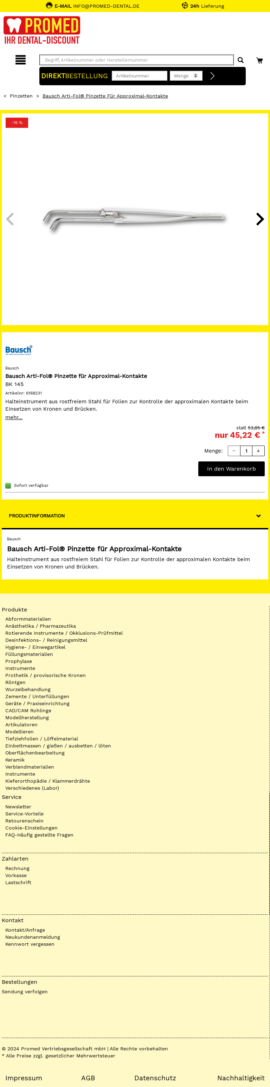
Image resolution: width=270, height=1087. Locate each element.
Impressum (23, 1078)
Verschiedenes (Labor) (32, 788)
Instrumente (20, 668)
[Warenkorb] (260, 58)
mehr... (13, 417)
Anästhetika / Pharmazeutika (40, 626)
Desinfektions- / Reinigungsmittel (46, 640)
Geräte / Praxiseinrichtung (37, 703)
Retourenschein (24, 821)
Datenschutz (155, 1078)
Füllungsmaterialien (29, 654)
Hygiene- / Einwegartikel (35, 647)
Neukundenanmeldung (32, 937)
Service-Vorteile (24, 813)
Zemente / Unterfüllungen (37, 696)
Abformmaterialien (28, 619)
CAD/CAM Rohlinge (28, 710)
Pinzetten (21, 96)
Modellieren (19, 731)
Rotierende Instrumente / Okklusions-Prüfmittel (64, 633)
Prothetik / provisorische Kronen (45, 675)
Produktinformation (37, 515)
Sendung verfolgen (25, 991)
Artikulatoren (21, 724)
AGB (88, 1078)
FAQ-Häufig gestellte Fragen (39, 835)
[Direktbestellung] (212, 76)
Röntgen (15, 682)
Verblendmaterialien (29, 767)
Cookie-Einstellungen (31, 828)
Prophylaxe (18, 661)
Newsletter (18, 806)
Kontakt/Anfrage (25, 930)
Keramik (15, 760)
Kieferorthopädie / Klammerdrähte (47, 781)
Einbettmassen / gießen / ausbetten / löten (58, 746)
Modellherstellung (27, 717)
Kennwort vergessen (29, 944)
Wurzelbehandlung (28, 689)
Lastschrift (18, 882)
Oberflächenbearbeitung (35, 753)
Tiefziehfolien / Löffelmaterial (41, 738)
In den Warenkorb (231, 468)
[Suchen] (241, 60)
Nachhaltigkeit (241, 1078)
